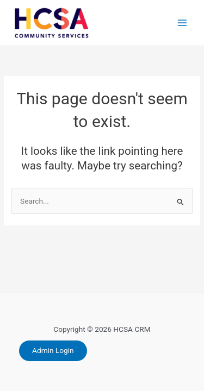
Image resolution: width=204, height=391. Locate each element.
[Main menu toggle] (182, 23)
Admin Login (53, 350)
